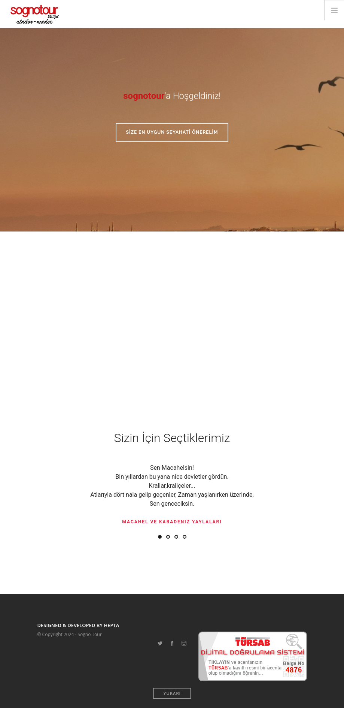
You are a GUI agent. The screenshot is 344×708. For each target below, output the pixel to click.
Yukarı (172, 693)
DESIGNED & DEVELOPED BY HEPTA (78, 625)
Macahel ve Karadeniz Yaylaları (172, 521)
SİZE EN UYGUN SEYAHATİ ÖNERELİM (172, 132)
